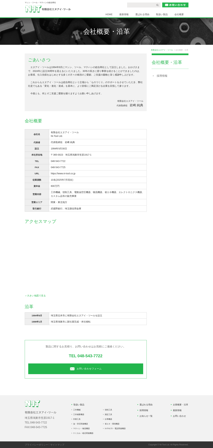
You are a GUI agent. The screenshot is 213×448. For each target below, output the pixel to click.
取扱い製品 (162, 14)
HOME (109, 14)
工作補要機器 (78, 414)
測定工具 (108, 414)
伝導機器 (108, 419)
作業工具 (77, 419)
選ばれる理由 (142, 14)
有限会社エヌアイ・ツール (162, 50)
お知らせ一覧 (146, 416)
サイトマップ (57, 444)
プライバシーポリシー (36, 444)
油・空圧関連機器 (80, 424)
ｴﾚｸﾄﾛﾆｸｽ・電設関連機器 (115, 428)
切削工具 (108, 410)
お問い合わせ (179, 416)
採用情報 (162, 75)
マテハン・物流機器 (81, 428)
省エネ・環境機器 (112, 424)
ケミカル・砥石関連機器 (83, 433)
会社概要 (179, 14)
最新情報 (124, 14)
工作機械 (77, 410)
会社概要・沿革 (167, 62)
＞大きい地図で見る (35, 295)
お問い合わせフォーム (86, 368)
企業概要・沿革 (180, 404)
